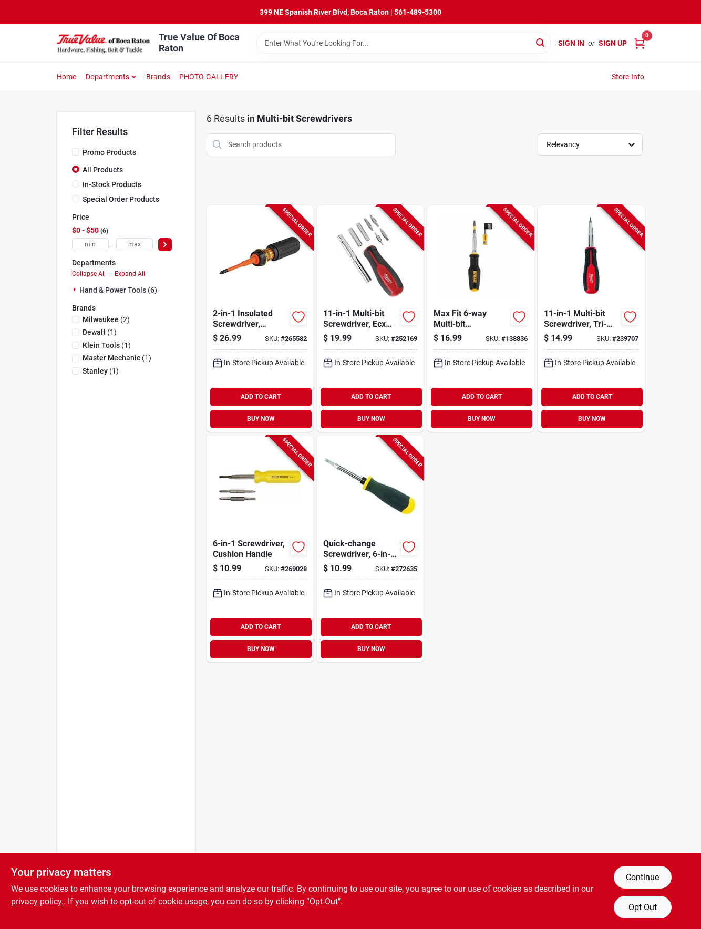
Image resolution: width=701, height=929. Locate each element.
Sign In (571, 43)
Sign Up (613, 43)
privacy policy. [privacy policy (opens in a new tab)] (37, 901)
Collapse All (89, 273)
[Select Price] (165, 244)
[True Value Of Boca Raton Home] (104, 43)
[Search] (541, 42)
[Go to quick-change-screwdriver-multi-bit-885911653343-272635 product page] (370, 549)
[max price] (134, 244)
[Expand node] (76, 289)
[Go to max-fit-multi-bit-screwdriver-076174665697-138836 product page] (480, 318)
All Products (103, 169)
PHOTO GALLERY (209, 77)
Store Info (628, 77)
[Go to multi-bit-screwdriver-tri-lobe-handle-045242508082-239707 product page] (591, 318)
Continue (642, 877)
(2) (106, 319)
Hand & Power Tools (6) (118, 290)
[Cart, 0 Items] (639, 43)
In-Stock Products (112, 184)
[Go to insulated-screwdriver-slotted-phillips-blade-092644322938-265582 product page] (260, 318)
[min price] (90, 244)
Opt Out (642, 907)
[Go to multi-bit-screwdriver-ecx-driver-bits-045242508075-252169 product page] (370, 318)
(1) (100, 332)
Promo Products (109, 152)
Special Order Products (121, 199)
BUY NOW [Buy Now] (261, 418)
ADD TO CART (261, 396)
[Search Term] (403, 43)
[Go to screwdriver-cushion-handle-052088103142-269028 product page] (260, 549)
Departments (107, 77)
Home (67, 77)
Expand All (130, 273)
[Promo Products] (75, 152)
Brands (158, 77)
